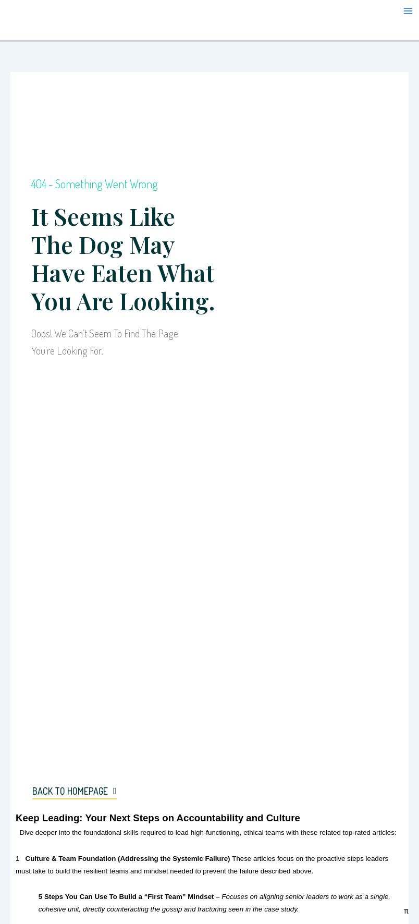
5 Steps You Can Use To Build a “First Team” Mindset (126, 897)
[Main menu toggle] (408, 11)
